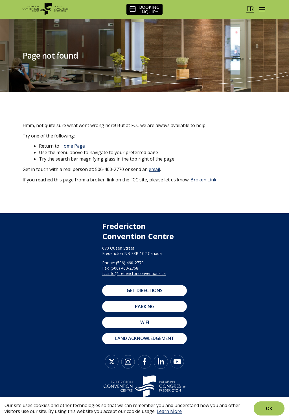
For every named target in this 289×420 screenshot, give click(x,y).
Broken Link (203, 180)
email (154, 169)
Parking (144, 306)
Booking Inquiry (149, 9)
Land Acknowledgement (144, 338)
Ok (269, 408)
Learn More (169, 411)
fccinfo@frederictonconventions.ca (134, 273)
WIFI (144, 322)
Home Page (72, 146)
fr (250, 8)
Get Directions (145, 290)
